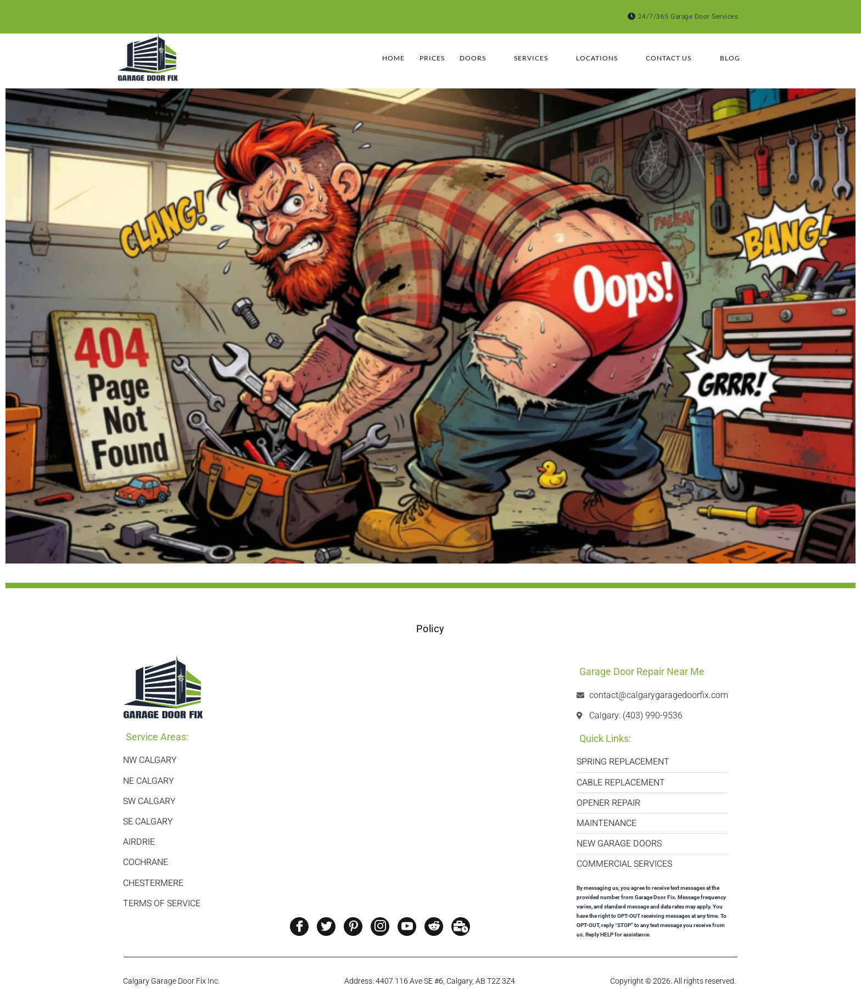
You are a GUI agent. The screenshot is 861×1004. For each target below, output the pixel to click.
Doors (453, 58)
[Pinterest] (353, 926)
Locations (591, 58)
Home (354, 58)
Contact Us (670, 58)
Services (518, 58)
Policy (430, 628)
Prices (400, 58)
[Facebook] (299, 926)
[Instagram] (380, 926)
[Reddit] (433, 926)
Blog (733, 58)
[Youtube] (407, 926)
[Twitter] (326, 926)
